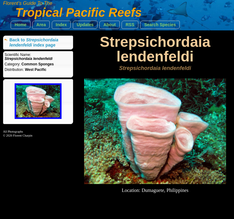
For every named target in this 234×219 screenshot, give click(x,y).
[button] (20, 25)
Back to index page (33, 42)
